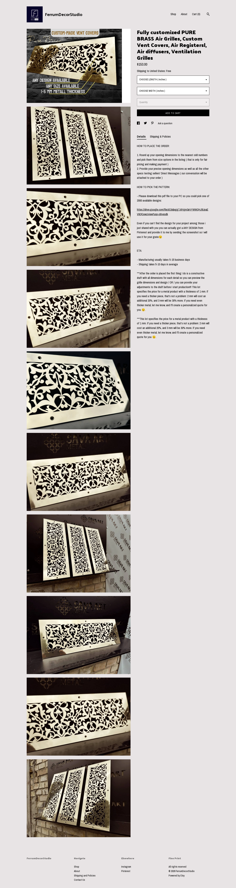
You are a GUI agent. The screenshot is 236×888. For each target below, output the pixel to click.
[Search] (208, 15)
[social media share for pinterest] (152, 123)
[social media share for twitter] (145, 123)
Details (141, 136)
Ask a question (165, 123)
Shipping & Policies (160, 136)
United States (157, 71)
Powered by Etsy (177, 875)
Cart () (196, 14)
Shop (173, 14)
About (184, 14)
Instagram (126, 866)
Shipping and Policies (85, 875)
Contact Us (79, 879)
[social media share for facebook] (138, 123)
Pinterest (125, 871)
